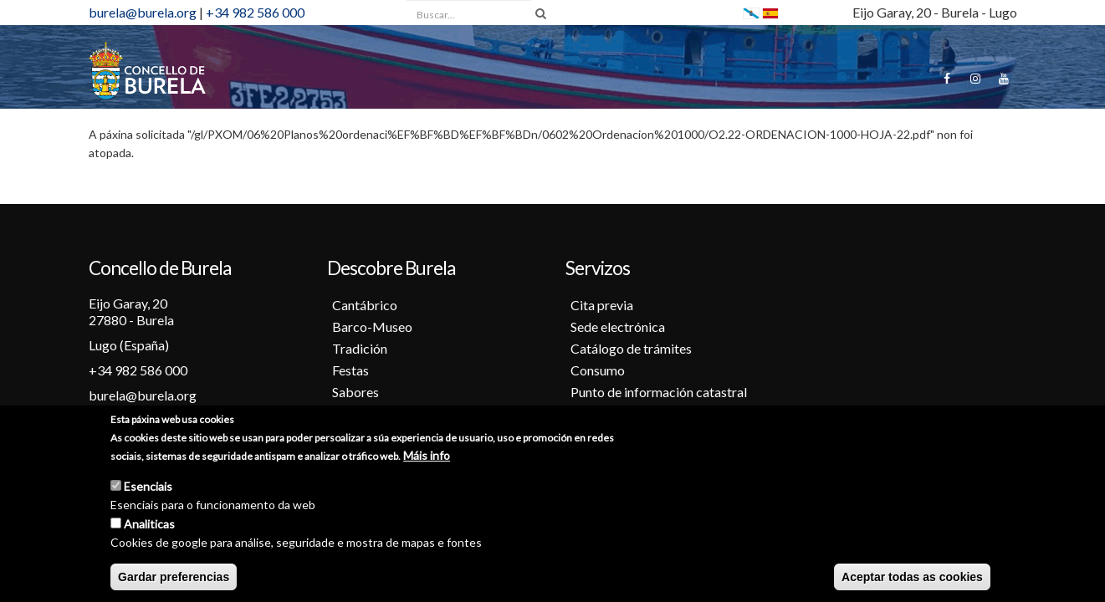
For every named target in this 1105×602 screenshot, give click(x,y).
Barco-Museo (372, 326)
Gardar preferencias (173, 577)
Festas (350, 370)
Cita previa (601, 305)
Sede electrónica (617, 326)
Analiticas (149, 525)
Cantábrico (364, 305)
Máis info (426, 456)
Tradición (359, 348)
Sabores (355, 392)
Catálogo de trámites (631, 348)
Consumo (597, 370)
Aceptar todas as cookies (912, 577)
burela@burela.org (143, 12)
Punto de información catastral (658, 392)
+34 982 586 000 (255, 12)
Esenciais (148, 487)
